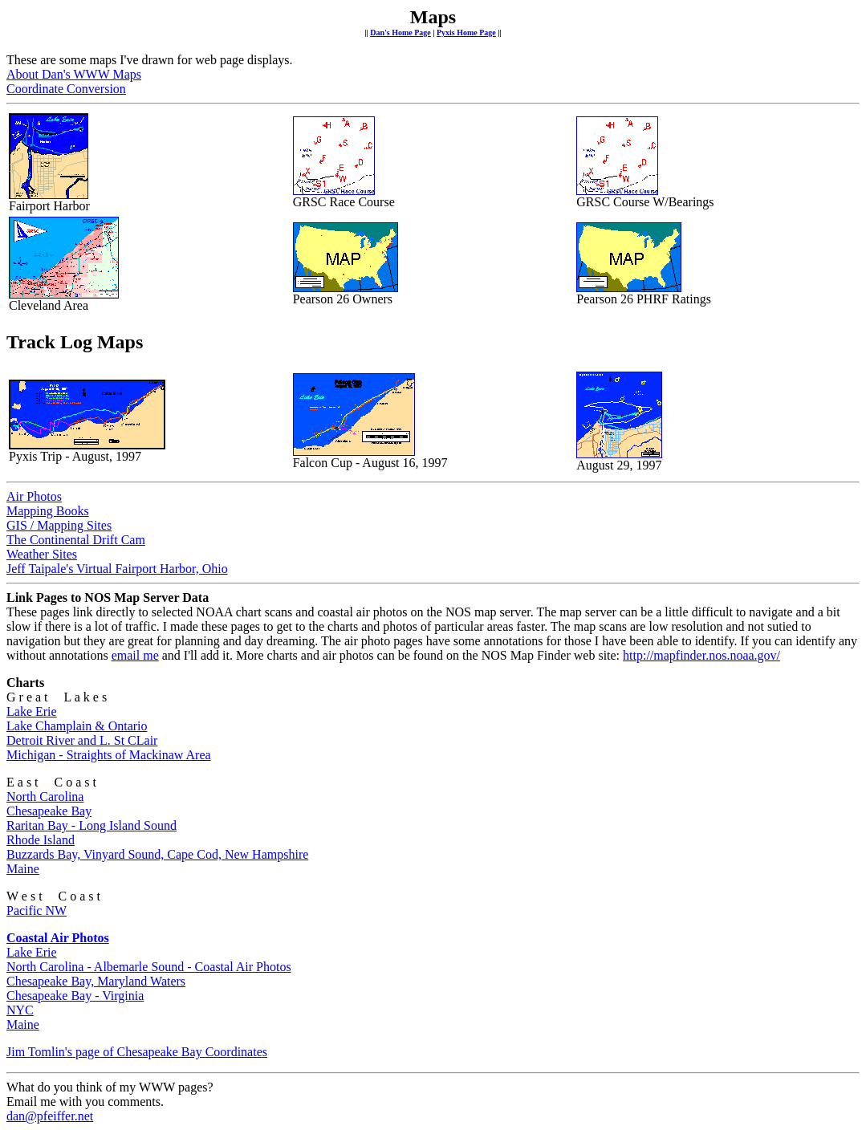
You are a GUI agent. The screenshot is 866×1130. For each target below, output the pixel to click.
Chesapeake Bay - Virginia (75, 995)
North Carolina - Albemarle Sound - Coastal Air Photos (148, 967)
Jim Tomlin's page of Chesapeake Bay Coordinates (136, 1052)
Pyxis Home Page (466, 32)
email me (135, 655)
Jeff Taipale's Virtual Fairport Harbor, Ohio (117, 568)
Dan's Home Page (400, 32)
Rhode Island (40, 840)
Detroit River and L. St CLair (81, 740)
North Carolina (44, 796)
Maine (22, 869)
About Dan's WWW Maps (73, 74)
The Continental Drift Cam (75, 540)
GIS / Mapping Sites (59, 525)
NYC (20, 1010)
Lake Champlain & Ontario (77, 726)
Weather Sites (41, 554)
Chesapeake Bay (48, 811)
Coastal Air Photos (57, 938)
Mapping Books (47, 511)
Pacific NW (36, 910)
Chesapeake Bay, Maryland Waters (95, 981)
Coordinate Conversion (66, 89)
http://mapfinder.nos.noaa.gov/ (701, 655)
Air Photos (34, 496)
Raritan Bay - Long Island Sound (91, 825)
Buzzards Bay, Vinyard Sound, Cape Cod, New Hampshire (157, 854)
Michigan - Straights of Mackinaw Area (108, 755)
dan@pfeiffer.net (49, 1116)
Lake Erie (31, 711)
